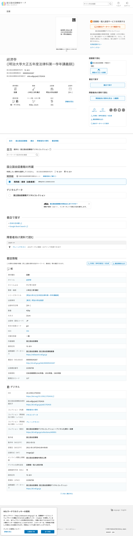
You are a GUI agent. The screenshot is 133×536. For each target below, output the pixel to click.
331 (27, 331)
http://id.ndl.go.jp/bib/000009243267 (40, 363)
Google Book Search (19, 226)
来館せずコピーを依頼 (99, 71)
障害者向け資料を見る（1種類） (108, 98)
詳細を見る (69, 101)
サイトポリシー (71, 529)
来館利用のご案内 (50, 176)
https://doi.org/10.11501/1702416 (40, 396)
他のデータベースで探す (100, 123)
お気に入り (94, 110)
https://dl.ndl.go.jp (33, 488)
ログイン (127, 4)
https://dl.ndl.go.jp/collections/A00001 (41, 432)
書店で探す (107, 85)
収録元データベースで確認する (107, 26)
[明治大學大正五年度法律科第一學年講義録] (42, 295)
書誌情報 (55, 140)
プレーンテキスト (19, 247)
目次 (10, 140)
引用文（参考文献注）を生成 (101, 116)
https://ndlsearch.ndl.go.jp (36, 354)
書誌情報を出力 (97, 119)
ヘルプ (118, 4)
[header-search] (98, 4)
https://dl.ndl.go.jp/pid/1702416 (38, 404)
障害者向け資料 (43, 140)
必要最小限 (31, 532)
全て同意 (48, 532)
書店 (32, 140)
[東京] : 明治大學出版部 (35, 300)
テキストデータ (32, 414)
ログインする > (95, 47)
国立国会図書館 (21, 140)
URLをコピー (103, 110)
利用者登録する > (96, 44)
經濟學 (28, 280)
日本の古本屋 (16, 223)
